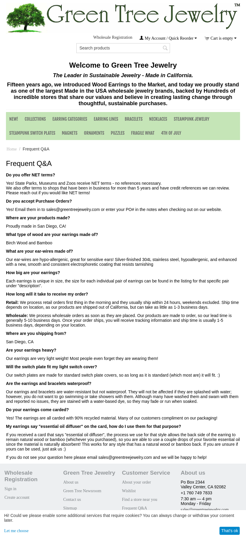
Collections (35, 119)
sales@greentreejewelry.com (205, 509)
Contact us (72, 499)
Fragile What (142, 133)
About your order (136, 482)
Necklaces (158, 119)
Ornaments (94, 133)
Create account (17, 497)
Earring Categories (69, 119)
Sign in (10, 489)
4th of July (171, 133)
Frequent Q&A (134, 508)
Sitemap (70, 508)
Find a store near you (139, 499)
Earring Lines (106, 119)
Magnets (69, 133)
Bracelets (134, 119)
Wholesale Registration (112, 37)
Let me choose (16, 531)
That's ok (229, 530)
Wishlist (129, 491)
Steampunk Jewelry (191, 119)
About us (70, 482)
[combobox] (123, 48)
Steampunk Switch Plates (32, 133)
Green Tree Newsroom (82, 491)
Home (12, 149)
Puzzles (118, 133)
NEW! (13, 119)
